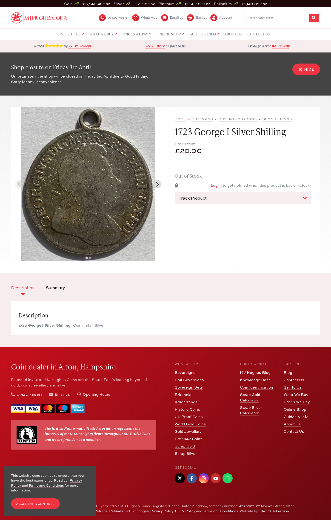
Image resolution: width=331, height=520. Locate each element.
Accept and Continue (35, 504)
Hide (306, 69)
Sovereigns (185, 372)
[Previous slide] (19, 184)
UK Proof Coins (189, 416)
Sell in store (155, 46)
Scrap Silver (186, 453)
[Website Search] (314, 18)
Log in (216, 185)
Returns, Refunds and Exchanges (121, 511)
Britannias (184, 394)
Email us (62, 394)
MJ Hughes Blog (255, 372)
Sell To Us (293, 387)
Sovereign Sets (189, 387)
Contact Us (294, 379)
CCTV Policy (185, 511)
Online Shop (295, 409)
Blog (288, 372)
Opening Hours (96, 394)
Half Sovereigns (189, 379)
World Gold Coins (190, 424)
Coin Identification (256, 387)
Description (23, 288)
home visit (280, 46)
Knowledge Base (255, 379)
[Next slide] (157, 184)
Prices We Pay (297, 401)
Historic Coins (187, 409)
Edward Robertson (274, 511)
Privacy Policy (161, 511)
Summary (55, 288)
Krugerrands (186, 401)
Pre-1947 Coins (188, 438)
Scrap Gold (185, 446)
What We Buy (296, 394)
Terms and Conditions (220, 511)
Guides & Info (296, 416)
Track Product (243, 198)
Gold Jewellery (188, 431)
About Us (292, 424)
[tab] (86, 258)
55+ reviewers (79, 46)
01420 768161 (29, 394)
